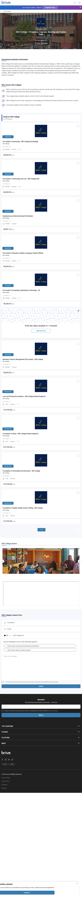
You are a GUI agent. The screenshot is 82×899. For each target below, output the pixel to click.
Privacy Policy (54, 710)
